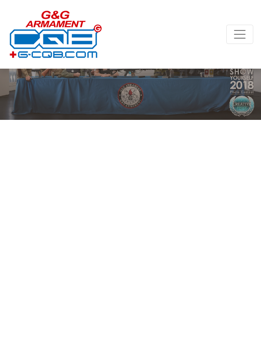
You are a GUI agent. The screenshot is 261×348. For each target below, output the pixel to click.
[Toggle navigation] (239, 34)
